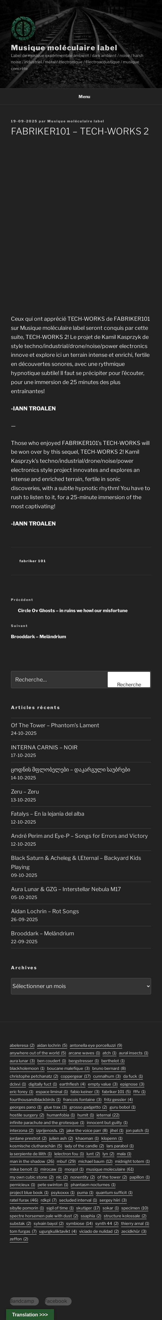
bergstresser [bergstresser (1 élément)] (84, 1061)
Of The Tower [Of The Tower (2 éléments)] (112, 1177)
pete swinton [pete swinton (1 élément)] (53, 1185)
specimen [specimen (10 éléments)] (134, 1208)
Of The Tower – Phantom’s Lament (55, 725)
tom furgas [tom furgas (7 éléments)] (23, 1231)
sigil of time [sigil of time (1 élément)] (60, 1208)
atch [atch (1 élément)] (109, 1053)
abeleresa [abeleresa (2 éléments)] (22, 1045)
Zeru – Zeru (25, 791)
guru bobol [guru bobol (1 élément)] (123, 1107)
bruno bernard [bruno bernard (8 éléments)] (109, 1068)
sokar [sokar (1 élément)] (111, 1208)
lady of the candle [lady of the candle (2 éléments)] (84, 1146)
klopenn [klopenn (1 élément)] (112, 1138)
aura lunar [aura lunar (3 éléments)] (22, 1061)
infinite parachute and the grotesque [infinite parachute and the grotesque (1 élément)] (47, 1122)
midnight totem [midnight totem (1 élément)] (132, 1161)
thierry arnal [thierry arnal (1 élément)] (135, 1223)
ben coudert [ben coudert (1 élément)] (51, 1061)
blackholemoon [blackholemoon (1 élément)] (27, 1068)
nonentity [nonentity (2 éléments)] (82, 1177)
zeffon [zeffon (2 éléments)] (19, 1239)
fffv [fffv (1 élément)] (139, 1092)
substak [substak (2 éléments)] (20, 1223)
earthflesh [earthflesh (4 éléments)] (72, 1084)
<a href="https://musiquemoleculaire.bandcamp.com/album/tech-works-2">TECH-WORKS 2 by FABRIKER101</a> (81, 224)
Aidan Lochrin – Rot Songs (45, 911)
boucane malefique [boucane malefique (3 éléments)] (68, 1068)
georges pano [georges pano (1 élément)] (26, 1107)
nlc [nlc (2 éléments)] (62, 1177)
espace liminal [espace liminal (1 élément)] (52, 1092)
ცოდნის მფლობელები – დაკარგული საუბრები (70, 769)
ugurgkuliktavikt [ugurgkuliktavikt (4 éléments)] (58, 1231)
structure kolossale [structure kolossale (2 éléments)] (125, 1216)
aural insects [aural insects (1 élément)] (133, 1053)
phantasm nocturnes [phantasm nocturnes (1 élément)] (93, 1185)
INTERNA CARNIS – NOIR (44, 747)
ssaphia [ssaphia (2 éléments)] (91, 1216)
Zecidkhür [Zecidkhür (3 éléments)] (134, 1231)
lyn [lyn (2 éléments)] (108, 1154)
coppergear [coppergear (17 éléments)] (76, 1076)
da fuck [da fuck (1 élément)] (133, 1076)
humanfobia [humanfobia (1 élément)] (61, 1115)
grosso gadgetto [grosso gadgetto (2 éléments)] (88, 1107)
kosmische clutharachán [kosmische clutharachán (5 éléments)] (36, 1146)
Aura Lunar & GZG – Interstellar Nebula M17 (66, 889)
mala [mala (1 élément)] (124, 1154)
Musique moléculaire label (64, 47)
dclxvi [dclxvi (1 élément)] (18, 1084)
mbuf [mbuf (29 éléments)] (66, 1161)
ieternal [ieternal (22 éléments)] (108, 1115)
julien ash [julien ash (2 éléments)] (61, 1138)
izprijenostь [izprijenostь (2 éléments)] (50, 1130)
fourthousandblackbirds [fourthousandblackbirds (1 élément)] (35, 1099)
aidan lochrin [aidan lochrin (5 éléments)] (52, 1045)
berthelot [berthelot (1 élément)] (113, 1061)
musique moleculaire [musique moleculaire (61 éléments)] (110, 1169)
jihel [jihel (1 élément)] (116, 1130)
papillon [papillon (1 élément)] (140, 1177)
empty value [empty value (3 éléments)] (103, 1084)
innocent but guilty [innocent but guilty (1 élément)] (107, 1122)
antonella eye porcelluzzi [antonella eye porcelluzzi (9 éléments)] (96, 1045)
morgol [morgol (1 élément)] (74, 1169)
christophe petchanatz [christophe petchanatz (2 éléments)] (34, 1076)
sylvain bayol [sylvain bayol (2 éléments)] (49, 1223)
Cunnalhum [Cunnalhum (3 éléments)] (107, 1076)
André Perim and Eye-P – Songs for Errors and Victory (79, 836)
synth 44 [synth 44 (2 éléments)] (107, 1223)
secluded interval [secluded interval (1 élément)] (78, 1200)
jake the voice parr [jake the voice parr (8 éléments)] (87, 1130)
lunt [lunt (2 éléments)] (93, 1154)
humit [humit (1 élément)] (85, 1115)
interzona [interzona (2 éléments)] (22, 1130)
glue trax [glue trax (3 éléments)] (55, 1107)
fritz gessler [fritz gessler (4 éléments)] (118, 1099)
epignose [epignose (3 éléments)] (132, 1084)
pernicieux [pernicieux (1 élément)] (22, 1185)
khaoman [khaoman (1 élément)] (87, 1138)
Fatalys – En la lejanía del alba (47, 814)
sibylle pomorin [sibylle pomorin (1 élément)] (27, 1208)
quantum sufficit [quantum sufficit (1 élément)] (114, 1192)
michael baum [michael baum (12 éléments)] (95, 1161)
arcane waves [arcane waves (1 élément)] (84, 1053)
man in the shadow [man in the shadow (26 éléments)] (32, 1161)
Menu (81, 96)
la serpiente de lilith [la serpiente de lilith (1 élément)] (31, 1154)
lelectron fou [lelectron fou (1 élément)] (69, 1154)
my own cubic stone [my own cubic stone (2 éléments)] (32, 1177)
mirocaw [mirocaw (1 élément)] (51, 1169)
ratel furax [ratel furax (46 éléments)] (24, 1200)
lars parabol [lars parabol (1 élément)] (120, 1146)
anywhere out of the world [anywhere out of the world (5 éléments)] (38, 1053)
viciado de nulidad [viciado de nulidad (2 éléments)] (99, 1231)
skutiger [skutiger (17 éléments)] (88, 1208)
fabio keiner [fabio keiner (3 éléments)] (85, 1092)
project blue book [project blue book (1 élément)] (29, 1192)
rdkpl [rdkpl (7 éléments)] (49, 1200)
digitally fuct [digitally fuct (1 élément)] (43, 1084)
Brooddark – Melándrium (42, 933)
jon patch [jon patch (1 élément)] (137, 1130)
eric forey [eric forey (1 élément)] (21, 1092)
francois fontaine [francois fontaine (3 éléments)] (82, 1099)
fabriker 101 (32, 561)
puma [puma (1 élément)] (85, 1192)
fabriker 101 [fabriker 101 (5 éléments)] (116, 1092)
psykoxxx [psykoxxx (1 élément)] (63, 1192)
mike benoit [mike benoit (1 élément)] (24, 1169)
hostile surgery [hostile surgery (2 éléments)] (27, 1115)
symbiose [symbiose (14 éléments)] (79, 1223)
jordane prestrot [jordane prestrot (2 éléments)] (28, 1138)
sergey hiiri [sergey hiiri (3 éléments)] (113, 1200)
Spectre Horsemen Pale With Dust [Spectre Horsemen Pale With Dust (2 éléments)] (44, 1216)
